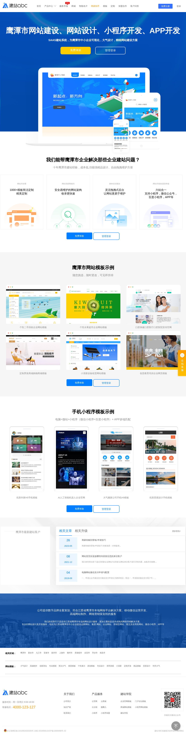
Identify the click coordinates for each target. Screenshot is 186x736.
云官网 (94, 701)
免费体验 (79, 236)
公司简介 (67, 701)
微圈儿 (103, 707)
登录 (179, 6)
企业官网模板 (126, 701)
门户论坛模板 (140, 701)
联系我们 (67, 713)
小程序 (94, 713)
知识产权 (67, 707)
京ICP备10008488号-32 (56, 731)
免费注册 (165, 6)
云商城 (103, 701)
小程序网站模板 (141, 707)
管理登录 (106, 236)
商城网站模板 (126, 707)
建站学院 (124, 713)
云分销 (94, 707)
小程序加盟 (105, 713)
